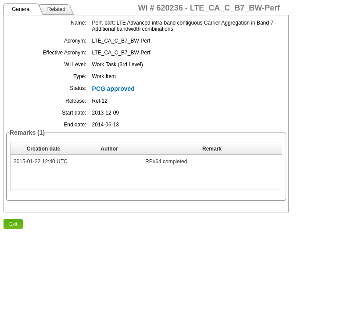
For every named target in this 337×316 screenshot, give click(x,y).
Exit (13, 223)
